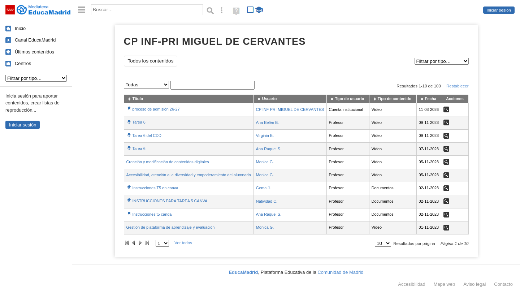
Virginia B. (265, 135)
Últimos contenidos (34, 52)
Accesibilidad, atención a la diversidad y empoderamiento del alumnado (188, 175)
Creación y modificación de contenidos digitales (167, 162)
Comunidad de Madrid (341, 272)
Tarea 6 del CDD (147, 135)
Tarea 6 (139, 122)
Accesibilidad (411, 284)
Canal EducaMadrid (35, 40)
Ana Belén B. (267, 122)
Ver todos (183, 243)
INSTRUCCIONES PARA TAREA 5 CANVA (170, 201)
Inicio (20, 28)
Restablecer (457, 86)
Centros (23, 63)
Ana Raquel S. (268, 149)
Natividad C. (266, 201)
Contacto (503, 284)
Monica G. (265, 162)
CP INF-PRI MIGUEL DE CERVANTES (290, 109)
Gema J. (263, 188)
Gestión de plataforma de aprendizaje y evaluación (170, 227)
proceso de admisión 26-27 (156, 109)
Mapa (444, 284)
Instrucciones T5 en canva (155, 188)
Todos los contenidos (151, 61)
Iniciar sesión (499, 10)
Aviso (474, 284)
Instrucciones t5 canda (152, 214)
